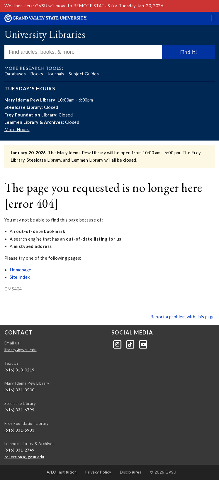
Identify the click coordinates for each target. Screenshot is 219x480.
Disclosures (130, 472)
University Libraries (44, 34)
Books (36, 73)
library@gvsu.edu (20, 349)
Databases (15, 73)
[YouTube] (143, 344)
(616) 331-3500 (19, 390)
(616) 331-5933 (19, 430)
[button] (213, 17)
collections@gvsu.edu (24, 456)
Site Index (20, 277)
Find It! (188, 52)
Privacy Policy (98, 472)
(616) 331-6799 (19, 410)
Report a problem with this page (182, 316)
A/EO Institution (62, 472)
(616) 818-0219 (19, 370)
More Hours (17, 129)
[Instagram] (117, 344)
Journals (55, 73)
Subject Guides (84, 73)
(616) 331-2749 (19, 450)
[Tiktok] (130, 344)
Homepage (20, 269)
